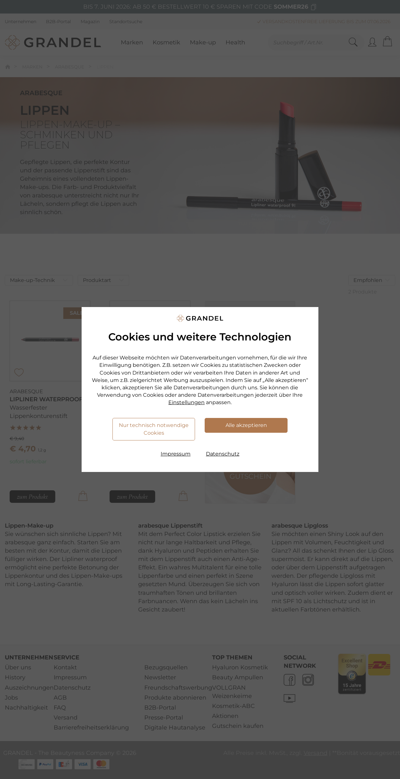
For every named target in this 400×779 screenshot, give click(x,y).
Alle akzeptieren (246, 425)
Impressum (176, 454)
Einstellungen (186, 402)
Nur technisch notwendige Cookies (154, 429)
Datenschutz (222, 454)
